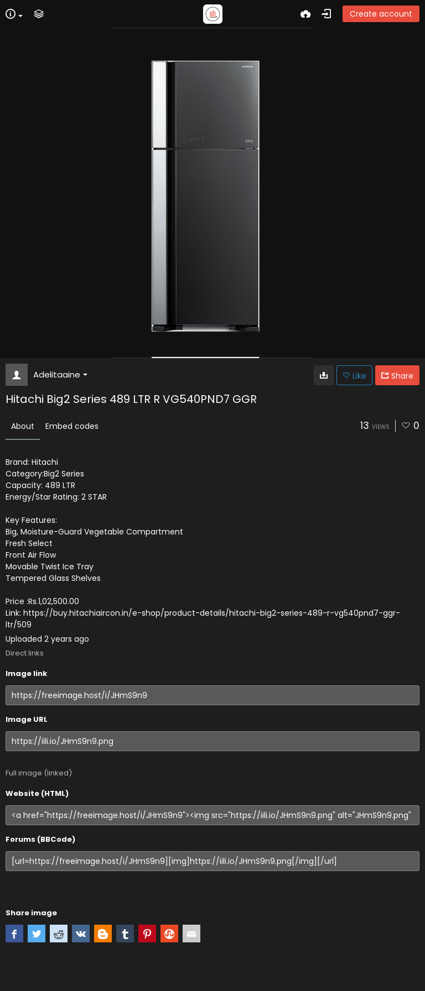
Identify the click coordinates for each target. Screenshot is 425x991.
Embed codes (72, 426)
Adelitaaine (60, 374)
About (22, 426)
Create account (381, 13)
